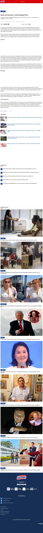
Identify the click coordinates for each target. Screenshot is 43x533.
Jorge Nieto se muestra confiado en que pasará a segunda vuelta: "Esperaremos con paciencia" (19, 437)
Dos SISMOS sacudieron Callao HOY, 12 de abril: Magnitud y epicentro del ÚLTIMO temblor (24, 117)
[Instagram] (22, 484)
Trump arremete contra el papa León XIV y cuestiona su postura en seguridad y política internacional (20, 339)
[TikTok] (25, 484)
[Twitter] (19, 484)
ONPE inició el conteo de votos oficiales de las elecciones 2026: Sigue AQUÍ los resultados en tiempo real (21, 172)
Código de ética (3, 506)
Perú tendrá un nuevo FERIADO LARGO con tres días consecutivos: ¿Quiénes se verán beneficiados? (20, 183)
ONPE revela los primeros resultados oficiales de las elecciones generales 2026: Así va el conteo (19, 168)
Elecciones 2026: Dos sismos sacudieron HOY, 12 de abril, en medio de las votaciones (23, 143)
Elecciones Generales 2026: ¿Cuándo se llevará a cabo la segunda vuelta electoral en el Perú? (19, 240)
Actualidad (3, 11)
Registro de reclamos (4, 508)
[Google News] (24, 484)
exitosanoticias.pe (6, 500)
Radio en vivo (3, 514)
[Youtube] (20, 484)
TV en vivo (2, 509)
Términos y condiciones (5, 511)
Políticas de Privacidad (5, 512)
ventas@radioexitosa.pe (7, 498)
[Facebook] (17, 484)
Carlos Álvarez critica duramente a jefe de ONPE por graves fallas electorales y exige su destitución (20, 405)
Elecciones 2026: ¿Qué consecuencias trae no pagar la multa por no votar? (15, 179)
